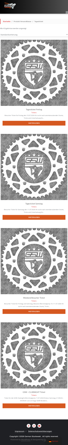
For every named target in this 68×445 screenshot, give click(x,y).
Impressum (19, 431)
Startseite (6, 21)
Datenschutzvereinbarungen (40, 431)
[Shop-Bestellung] (34, 34)
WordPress (25, 440)
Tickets (34, 112)
